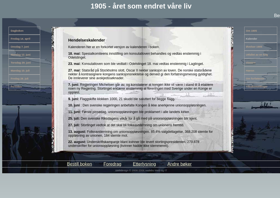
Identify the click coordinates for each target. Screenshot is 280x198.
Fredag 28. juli (20, 78)
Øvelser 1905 (254, 46)
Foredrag (112, 164)
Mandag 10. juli (20, 70)
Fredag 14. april (20, 38)
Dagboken (17, 30)
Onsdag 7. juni (20, 46)
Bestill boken (79, 164)
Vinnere (251, 62)
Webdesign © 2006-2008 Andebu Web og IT (141, 170)
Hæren (250, 70)
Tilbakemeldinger (257, 86)
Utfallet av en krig (257, 54)
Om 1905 (251, 30)
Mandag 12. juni (21, 54)
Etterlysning (144, 164)
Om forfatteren (255, 78)
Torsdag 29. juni (21, 62)
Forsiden (16, 86)
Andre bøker (180, 164)
